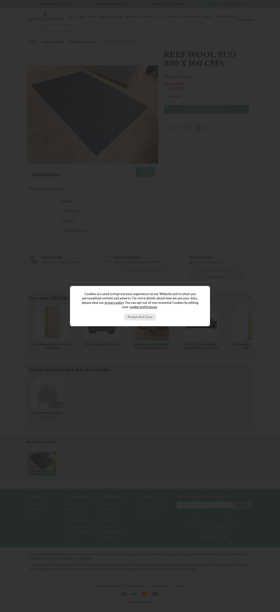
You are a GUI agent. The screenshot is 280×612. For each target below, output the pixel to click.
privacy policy (114, 303)
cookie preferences (143, 307)
